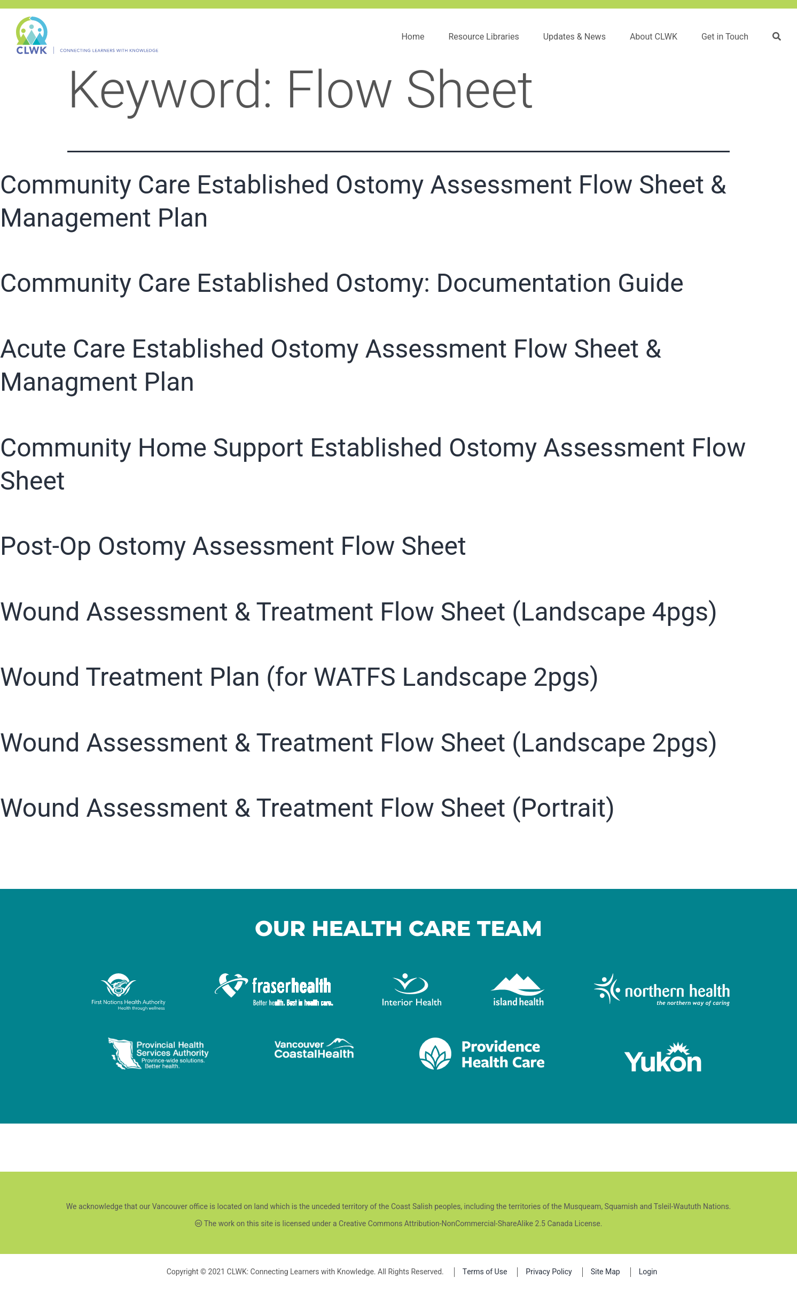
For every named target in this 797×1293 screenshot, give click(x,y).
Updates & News (574, 36)
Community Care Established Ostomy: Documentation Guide (342, 283)
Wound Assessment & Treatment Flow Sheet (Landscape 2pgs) (358, 742)
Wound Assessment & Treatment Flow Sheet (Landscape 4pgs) (358, 612)
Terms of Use (485, 1271)
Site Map (605, 1271)
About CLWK (653, 36)
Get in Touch (724, 36)
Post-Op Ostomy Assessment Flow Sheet (233, 546)
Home (412, 36)
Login (648, 1271)
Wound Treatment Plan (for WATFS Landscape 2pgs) (299, 677)
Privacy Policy (549, 1271)
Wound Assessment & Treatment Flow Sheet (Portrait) (307, 808)
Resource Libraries (483, 36)
